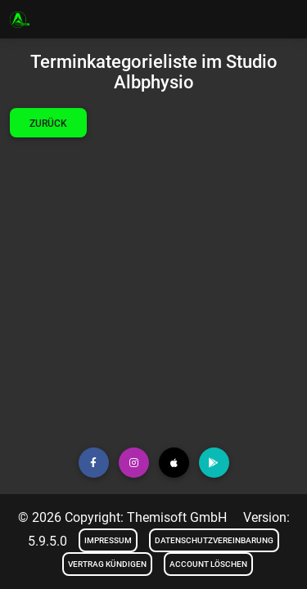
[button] (94, 462)
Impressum (108, 540)
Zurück (48, 123)
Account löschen (208, 564)
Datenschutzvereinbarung (214, 540)
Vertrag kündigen (107, 564)
